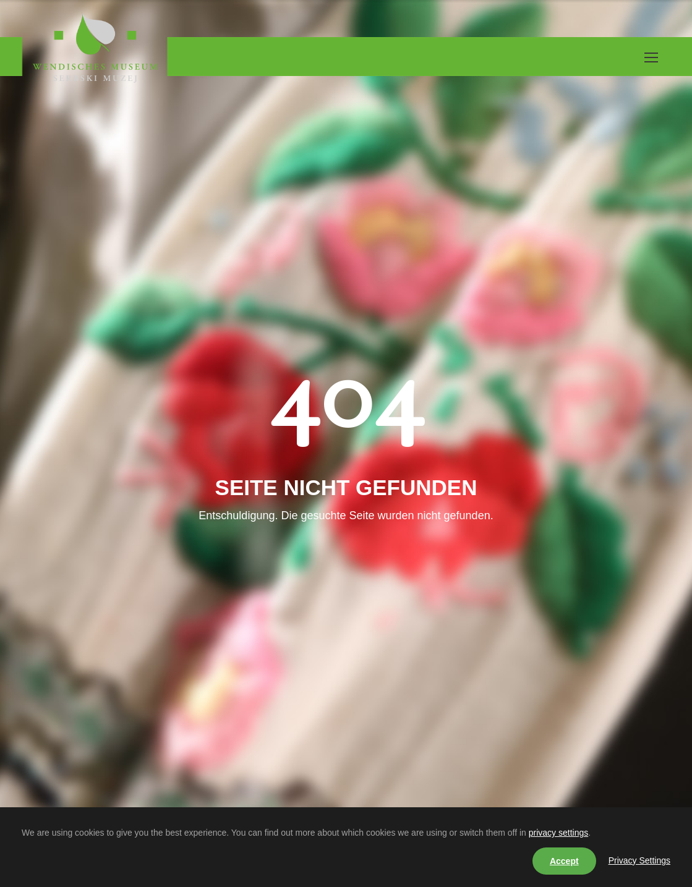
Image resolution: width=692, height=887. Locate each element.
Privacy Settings (639, 860)
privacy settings (558, 833)
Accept (564, 861)
